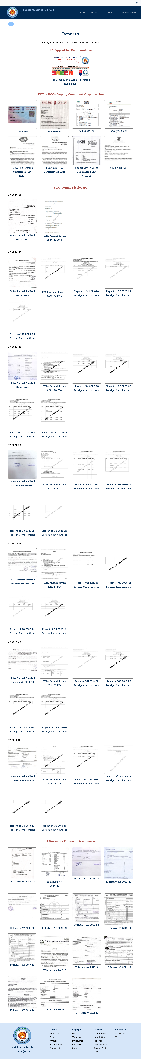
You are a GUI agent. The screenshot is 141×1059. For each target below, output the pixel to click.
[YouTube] (120, 1033)
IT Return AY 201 (84, 1012)
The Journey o (59, 79)
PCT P (53, 1044)
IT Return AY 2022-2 (118, 881)
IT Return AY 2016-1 (53, 970)
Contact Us (55, 1048)
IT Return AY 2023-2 (86, 878)
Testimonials (100, 1044)
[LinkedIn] (124, 1033)
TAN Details (54, 131)
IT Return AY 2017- (21, 964)
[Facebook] (115, 1036)
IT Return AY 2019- (85, 924)
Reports (98, 1040)
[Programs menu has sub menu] (112, 12)
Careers (76, 1048)
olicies (59, 1044)
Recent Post (100, 1048)
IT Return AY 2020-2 (54, 927)
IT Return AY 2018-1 (118, 927)
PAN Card (22, 131)
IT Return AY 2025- (21, 881)
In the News (100, 1033)
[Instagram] (115, 1033)
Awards (53, 1040)
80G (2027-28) (118, 131)
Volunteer (77, 1037)
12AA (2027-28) (87, 131)
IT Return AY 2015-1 (86, 967)
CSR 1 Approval (118, 167)
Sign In (137, 3)
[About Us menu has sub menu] (96, 12)
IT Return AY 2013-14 (22, 1010)
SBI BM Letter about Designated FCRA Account (86, 171)
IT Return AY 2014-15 (119, 967)
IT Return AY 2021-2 (21, 927)
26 (33, 881)
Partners (76, 1044)
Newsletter (99, 1037)
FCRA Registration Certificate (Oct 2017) (22, 171)
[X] (128, 1033)
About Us (54, 1033)
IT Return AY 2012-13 (54, 1009)
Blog (96, 1051)
